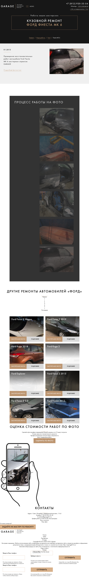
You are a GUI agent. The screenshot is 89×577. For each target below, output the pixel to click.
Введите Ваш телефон (10, 553)
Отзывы (44, 540)
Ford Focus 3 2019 (56, 319)
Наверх (44, 550)
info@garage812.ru (46, 517)
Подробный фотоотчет (12, 70)
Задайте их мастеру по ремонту (18, 527)
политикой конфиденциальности (60, 547)
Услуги (44, 535)
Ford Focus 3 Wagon (21, 319)
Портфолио (44, 538)
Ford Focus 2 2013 (56, 374)
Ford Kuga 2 (53, 347)
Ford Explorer (18, 374)
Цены (44, 537)
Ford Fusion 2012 (56, 401)
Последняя (44, 310)
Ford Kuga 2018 (19, 347)
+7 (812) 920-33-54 (77, 4)
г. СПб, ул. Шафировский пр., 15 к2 (79, 9)
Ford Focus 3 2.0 (19, 401)
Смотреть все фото (18, 339)
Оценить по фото (44, 441)
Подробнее (35, 339)
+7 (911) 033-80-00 (83, 6)
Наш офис (44, 522)
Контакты (44, 508)
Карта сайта (44, 548)
